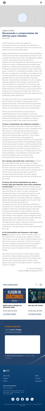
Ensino (5, 381)
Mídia (37, 376)
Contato (37, 378)
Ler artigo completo (9, 314)
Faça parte (38, 381)
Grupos (5, 378)
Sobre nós (6, 376)
